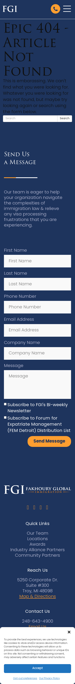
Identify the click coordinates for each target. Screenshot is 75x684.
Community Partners (37, 555)
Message (13, 366)
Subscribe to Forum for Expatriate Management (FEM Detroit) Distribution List (38, 424)
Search (64, 118)
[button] (69, 632)
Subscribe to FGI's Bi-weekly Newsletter (37, 408)
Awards (37, 544)
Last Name (15, 273)
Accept (37, 668)
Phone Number (20, 296)
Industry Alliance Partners (37, 550)
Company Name (22, 343)
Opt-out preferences (25, 678)
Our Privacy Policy (49, 678)
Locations (37, 539)
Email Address (19, 319)
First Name (15, 250)
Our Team (37, 533)
